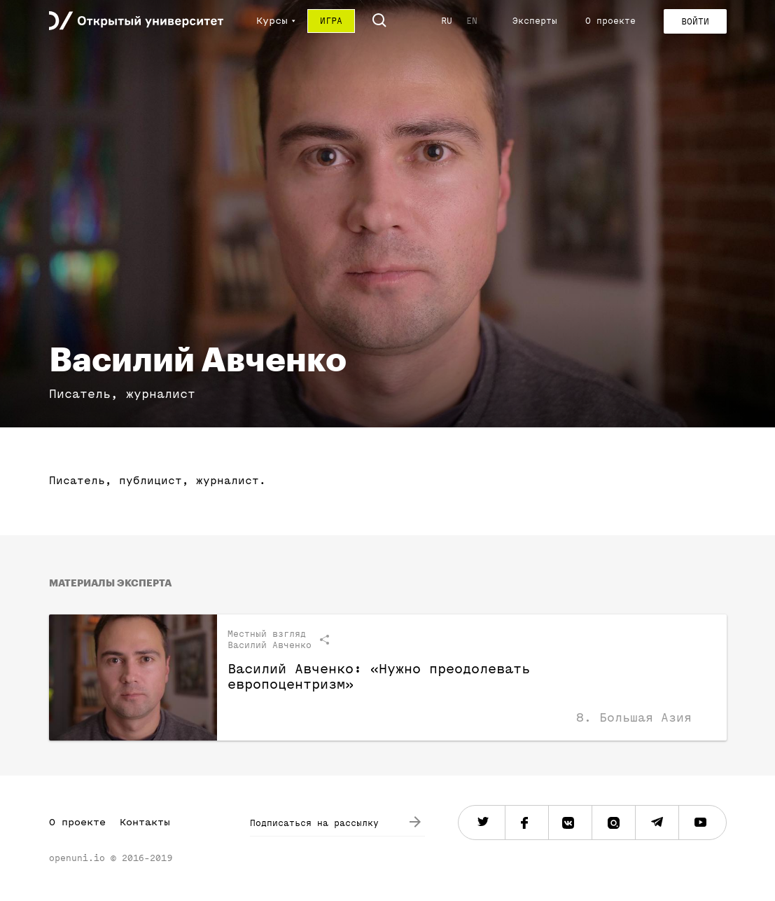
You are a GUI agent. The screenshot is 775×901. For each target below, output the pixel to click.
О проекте (610, 20)
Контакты (145, 822)
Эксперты (534, 20)
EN (471, 20)
